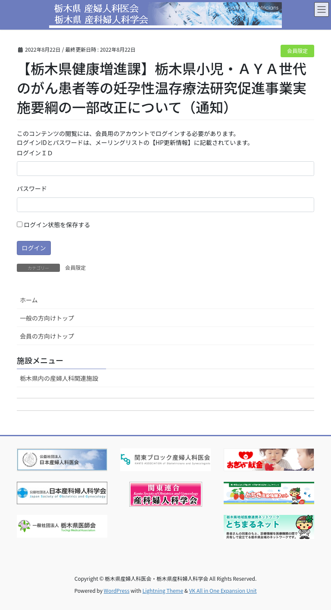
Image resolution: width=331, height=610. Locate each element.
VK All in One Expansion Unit (223, 590)
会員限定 (297, 50)
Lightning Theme (162, 590)
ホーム (29, 300)
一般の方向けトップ (47, 318)
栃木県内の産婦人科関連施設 (59, 378)
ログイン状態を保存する (53, 224)
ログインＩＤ (35, 152)
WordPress (117, 590)
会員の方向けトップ (47, 336)
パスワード (32, 188)
